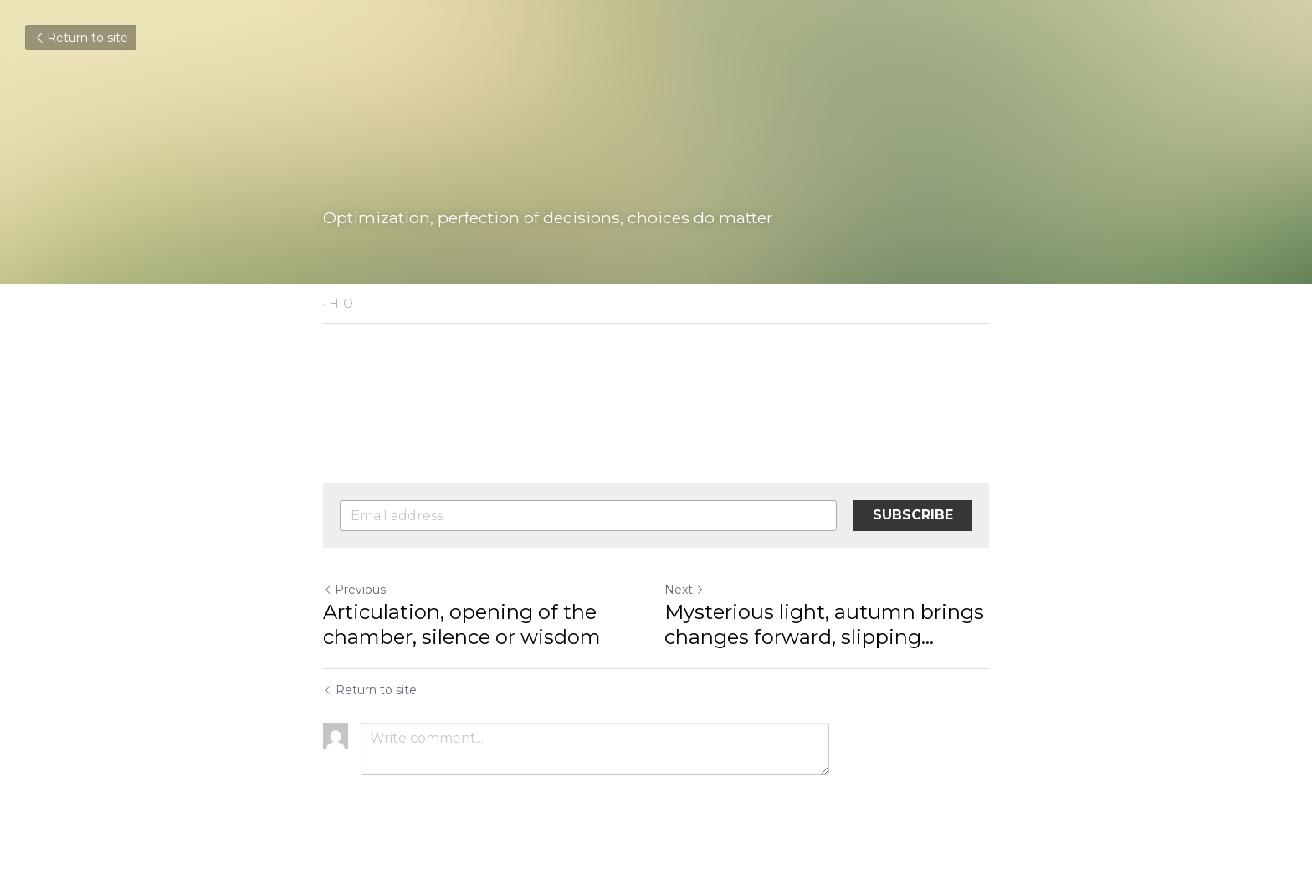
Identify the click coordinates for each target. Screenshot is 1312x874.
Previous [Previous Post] (354, 589)
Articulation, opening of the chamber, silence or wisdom (462, 624)
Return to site (80, 37)
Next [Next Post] (684, 589)
